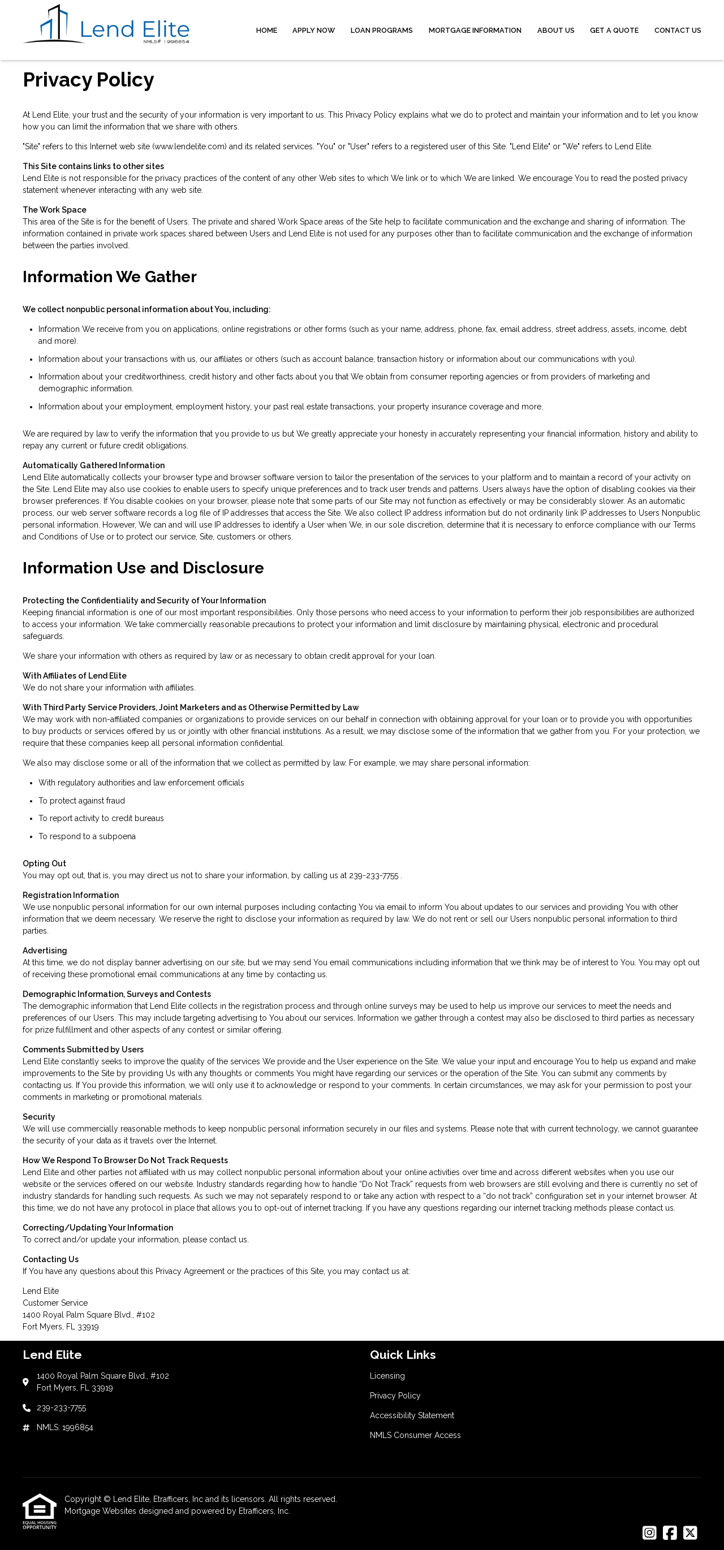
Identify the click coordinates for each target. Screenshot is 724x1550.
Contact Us (677, 30)
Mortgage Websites (101, 1511)
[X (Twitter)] (690, 1533)
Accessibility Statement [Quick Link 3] (412, 1415)
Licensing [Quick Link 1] (387, 1375)
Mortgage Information (475, 30)
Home (266, 30)
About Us (556, 30)
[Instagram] (650, 1533)
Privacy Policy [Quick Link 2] (395, 1395)
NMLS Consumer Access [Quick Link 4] (415, 1435)
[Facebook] (670, 1533)
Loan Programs (382, 30)
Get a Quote (614, 30)
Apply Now (313, 30)
